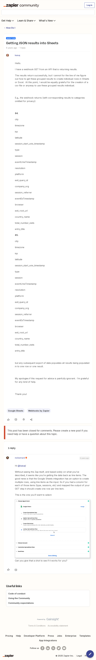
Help (18, 635)
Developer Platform (34, 635)
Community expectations (21, 603)
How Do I (10, 28)
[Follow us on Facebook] (42, 648)
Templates (85, 635)
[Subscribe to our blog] (53, 648)
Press (51, 635)
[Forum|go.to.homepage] (22, 5)
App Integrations (48, 640)
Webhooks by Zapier (38, 410)
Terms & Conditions (37, 626)
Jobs (59, 635)
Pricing (9, 635)
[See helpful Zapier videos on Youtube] (64, 648)
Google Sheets (15, 410)
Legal (79, 656)
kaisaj (17, 55)
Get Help (8, 20)
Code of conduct (16, 593)
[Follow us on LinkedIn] (48, 648)
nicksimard (20, 457)
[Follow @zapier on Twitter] (59, 648)
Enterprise (70, 635)
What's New (47, 20)
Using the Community (19, 598)
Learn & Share (26, 20)
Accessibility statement (58, 626)
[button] (89, 5)
